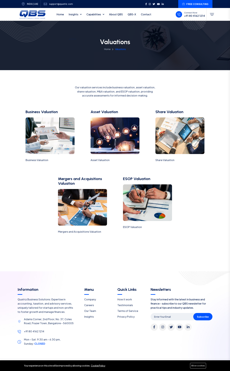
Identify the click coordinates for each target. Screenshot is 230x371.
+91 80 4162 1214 (194, 16)
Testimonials (125, 305)
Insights (74, 14)
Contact (146, 14)
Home (60, 14)
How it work (124, 299)
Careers (89, 305)
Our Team (90, 311)
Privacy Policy (126, 316)
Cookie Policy (98, 365)
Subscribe (203, 316)
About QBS (116, 14)
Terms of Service (127, 311)
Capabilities (93, 14)
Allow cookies (198, 365)
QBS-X (132, 14)
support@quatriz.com (61, 4)
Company (90, 299)
